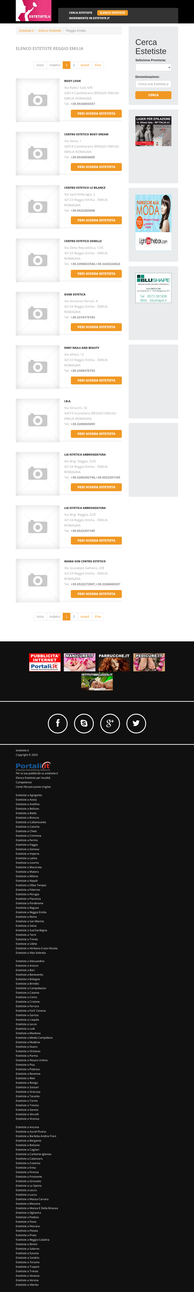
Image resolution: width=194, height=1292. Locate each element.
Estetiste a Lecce (26, 1024)
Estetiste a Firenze (27, 1172)
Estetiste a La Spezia (29, 1186)
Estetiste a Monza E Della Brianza (37, 1208)
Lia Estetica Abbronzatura (85, 454)
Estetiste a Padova (27, 1217)
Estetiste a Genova (27, 849)
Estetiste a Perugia (27, 894)
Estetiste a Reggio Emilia (31, 912)
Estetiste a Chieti (26, 831)
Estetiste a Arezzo (27, 965)
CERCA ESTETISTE (80, 13)
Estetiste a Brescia (27, 818)
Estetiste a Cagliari (27, 1149)
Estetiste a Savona (27, 1253)
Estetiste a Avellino (27, 804)
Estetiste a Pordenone (29, 903)
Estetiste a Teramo (27, 1262)
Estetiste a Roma (26, 917)
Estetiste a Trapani (27, 1267)
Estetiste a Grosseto (28, 1181)
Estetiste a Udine (26, 944)
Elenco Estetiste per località (33, 778)
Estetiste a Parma (27, 1056)
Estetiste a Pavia (26, 1222)
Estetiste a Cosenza (28, 1163)
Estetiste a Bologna (28, 979)
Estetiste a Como (26, 997)
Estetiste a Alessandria (30, 961)
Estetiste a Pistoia (27, 1231)
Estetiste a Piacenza (28, 899)
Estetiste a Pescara (28, 1226)
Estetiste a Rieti (25, 1078)
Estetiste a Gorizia (27, 1015)
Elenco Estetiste (50, 30)
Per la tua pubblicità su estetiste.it (37, 773)
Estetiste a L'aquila (27, 1020)
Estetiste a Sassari (27, 1087)
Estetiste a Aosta (26, 800)
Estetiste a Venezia (27, 1276)
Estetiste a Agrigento (29, 795)
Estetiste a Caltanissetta (31, 822)
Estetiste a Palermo (28, 890)
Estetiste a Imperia (27, 854)
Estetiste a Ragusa (27, 908)
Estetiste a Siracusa (28, 1092)
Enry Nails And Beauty (81, 348)
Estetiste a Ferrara (27, 1006)
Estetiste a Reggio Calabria (32, 1240)
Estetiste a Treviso (27, 1105)
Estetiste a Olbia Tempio (31, 885)
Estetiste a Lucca (26, 1195)
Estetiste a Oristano (28, 1051)
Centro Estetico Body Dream (86, 134)
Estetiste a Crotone (28, 1002)
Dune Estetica (74, 294)
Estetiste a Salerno (27, 1249)
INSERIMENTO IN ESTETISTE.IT (89, 18)
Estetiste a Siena (26, 926)
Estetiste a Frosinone (29, 1176)
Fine (98, 65)
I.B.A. (67, 401)
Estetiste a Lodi (25, 1029)
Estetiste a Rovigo (27, 1083)
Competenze (24, 782)
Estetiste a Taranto (27, 1096)
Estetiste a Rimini (26, 1244)
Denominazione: (147, 77)
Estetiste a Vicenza (27, 1119)
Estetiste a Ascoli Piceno (31, 1131)
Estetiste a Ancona (27, 1127)
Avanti (85, 65)
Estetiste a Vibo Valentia (31, 953)
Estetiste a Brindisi (27, 983)
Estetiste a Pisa (25, 1065)
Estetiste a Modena (28, 1042)
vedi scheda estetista (96, 113)
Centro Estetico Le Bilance (85, 188)
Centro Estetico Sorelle (83, 241)
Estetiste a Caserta (27, 827)
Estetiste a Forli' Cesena (31, 1011)
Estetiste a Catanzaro (29, 1158)
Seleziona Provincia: (150, 60)
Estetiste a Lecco (26, 1190)
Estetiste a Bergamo (28, 1140)
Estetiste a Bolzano (28, 1145)
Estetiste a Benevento (29, 974)
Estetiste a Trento (27, 939)
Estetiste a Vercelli (27, 1114)
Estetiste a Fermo (27, 840)
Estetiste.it (26, 30)
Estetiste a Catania (27, 993)
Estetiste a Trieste (27, 1271)
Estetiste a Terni (26, 935)
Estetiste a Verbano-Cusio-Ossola (37, 948)
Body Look (72, 81)
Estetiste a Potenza (28, 1069)
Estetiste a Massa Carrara (32, 1199)
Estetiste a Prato (26, 1235)
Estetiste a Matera (27, 872)
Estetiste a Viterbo (27, 1285)
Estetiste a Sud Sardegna (31, 930)
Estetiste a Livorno (27, 863)
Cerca (153, 95)
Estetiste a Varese (27, 1110)
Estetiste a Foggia (27, 845)
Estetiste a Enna (26, 1167)
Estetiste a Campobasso (31, 988)
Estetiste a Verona (27, 1280)
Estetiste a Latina (26, 858)
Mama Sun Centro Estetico (85, 561)
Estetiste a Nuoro (26, 1047)
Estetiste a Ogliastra (28, 1213)
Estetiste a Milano (27, 876)
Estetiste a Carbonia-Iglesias (33, 1154)
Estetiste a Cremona (28, 836)
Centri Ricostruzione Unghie (33, 787)
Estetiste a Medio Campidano (34, 1038)
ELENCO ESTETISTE (112, 13)
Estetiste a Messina (28, 1204)
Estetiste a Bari (25, 970)
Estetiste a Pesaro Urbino (32, 1060)
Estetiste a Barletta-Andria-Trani (36, 1136)
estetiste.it (22, 750)
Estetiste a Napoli (27, 881)
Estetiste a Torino (27, 1101)
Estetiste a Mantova (28, 1033)
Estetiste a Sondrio (27, 1258)
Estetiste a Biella (26, 813)
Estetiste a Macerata (29, 867)
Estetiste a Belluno (27, 809)
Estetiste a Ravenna (28, 1074)
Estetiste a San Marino (30, 921)
